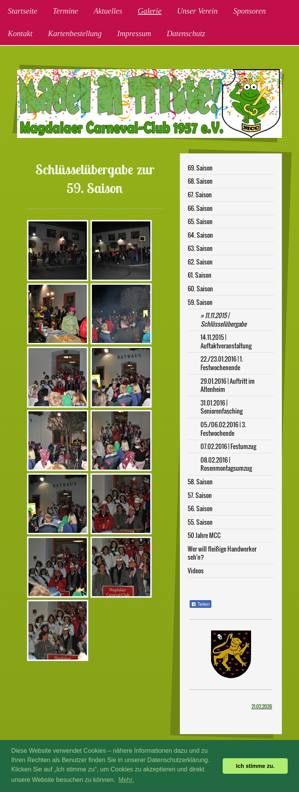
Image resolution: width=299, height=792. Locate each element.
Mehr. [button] (126, 779)
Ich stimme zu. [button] (255, 766)
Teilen (200, 604)
